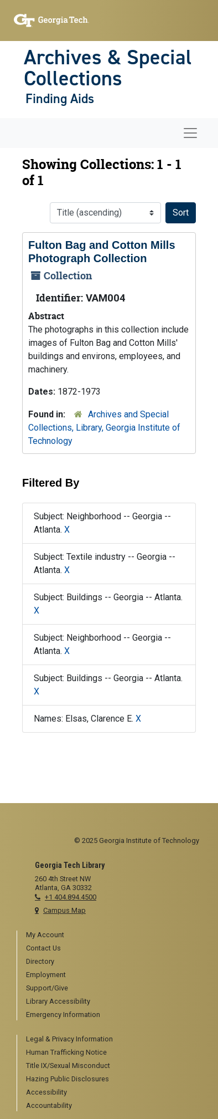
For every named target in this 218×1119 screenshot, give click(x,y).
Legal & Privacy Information (69, 1039)
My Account (45, 935)
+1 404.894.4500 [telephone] (70, 897)
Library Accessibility (58, 1001)
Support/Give (47, 988)
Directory (40, 961)
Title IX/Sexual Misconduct (68, 1065)
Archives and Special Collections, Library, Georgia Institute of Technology (104, 427)
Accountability (49, 1105)
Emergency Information (63, 1014)
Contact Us (43, 948)
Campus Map (64, 910)
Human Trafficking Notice (66, 1052)
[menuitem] (113, 936)
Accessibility (46, 1092)
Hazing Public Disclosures (67, 1079)
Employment (46, 974)
